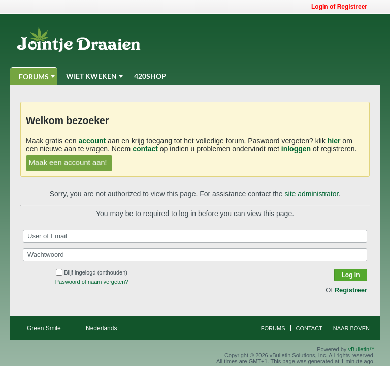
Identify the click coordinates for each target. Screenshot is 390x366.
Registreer (351, 290)
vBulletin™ (361, 349)
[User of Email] (195, 236)
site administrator (312, 194)
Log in (351, 275)
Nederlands (105, 328)
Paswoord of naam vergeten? (91, 282)
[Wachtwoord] (195, 254)
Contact (309, 328)
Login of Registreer (342, 6)
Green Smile (47, 328)
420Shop (150, 76)
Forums (34, 76)
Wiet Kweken (91, 76)
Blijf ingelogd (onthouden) (91, 272)
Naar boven (351, 328)
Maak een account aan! (68, 162)
